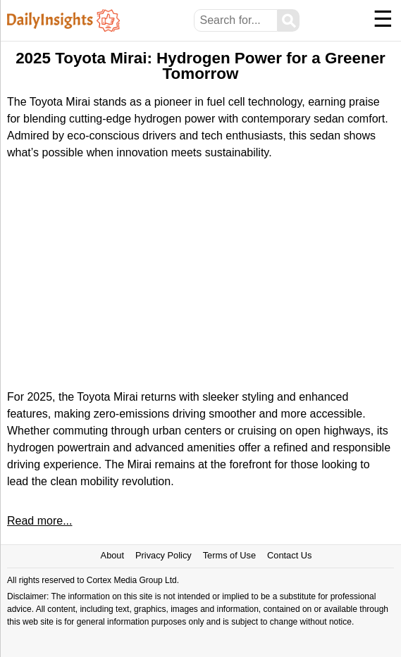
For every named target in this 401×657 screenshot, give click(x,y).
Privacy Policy (163, 555)
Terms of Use (229, 555)
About (112, 555)
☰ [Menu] (383, 19)
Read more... (39, 521)
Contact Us (289, 555)
